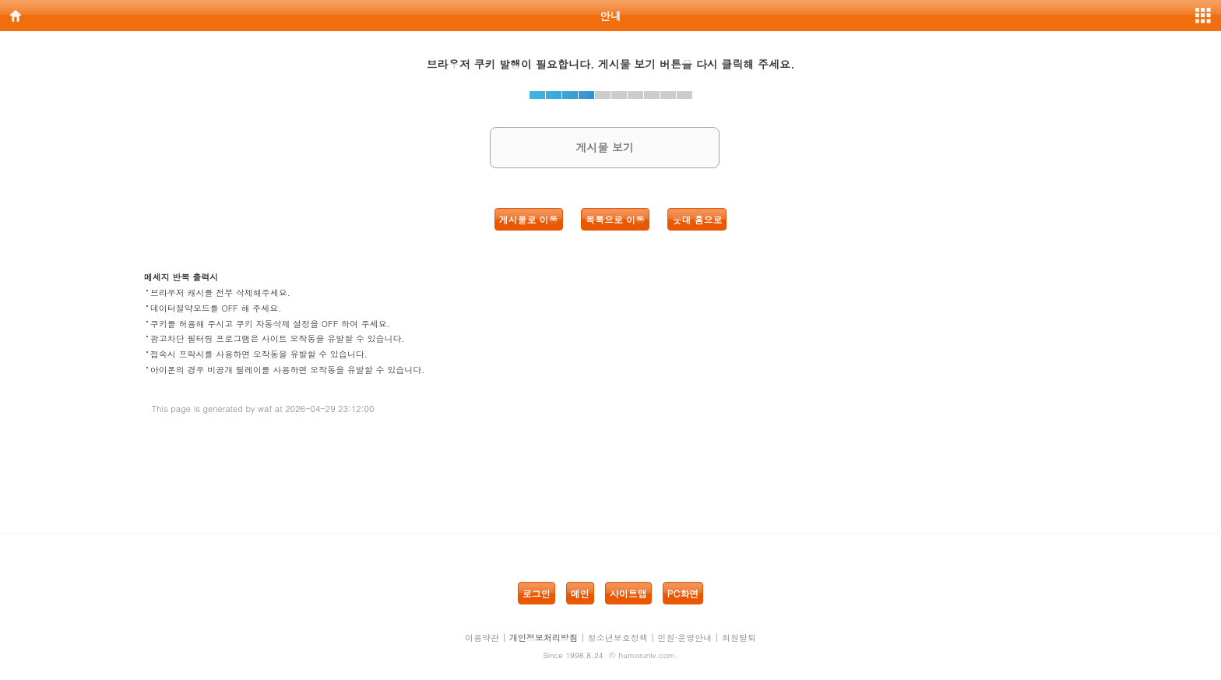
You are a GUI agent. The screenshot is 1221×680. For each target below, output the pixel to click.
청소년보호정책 (618, 637)
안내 (610, 15)
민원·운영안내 (685, 637)
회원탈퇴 (739, 637)
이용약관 (482, 637)
